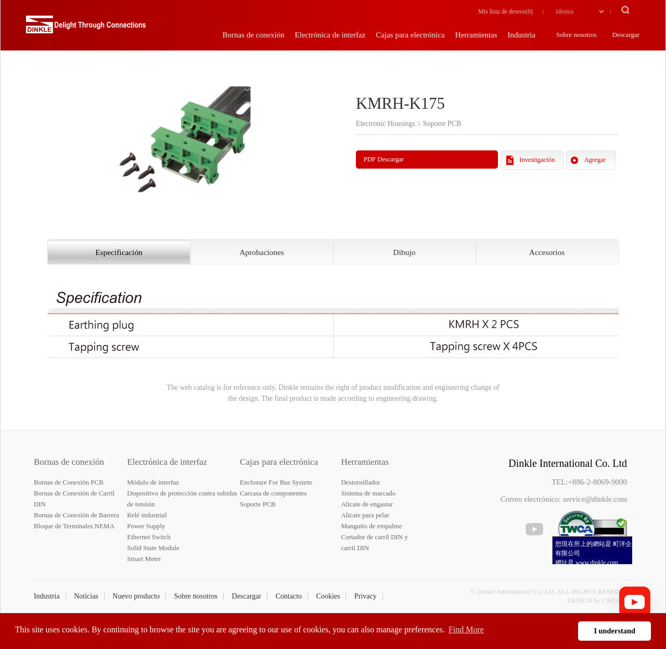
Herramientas (365, 462)
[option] (184, 136)
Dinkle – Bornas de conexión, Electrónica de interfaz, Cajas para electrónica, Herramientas (86, 29)
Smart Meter (144, 559)
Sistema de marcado (368, 493)
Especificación (119, 252)
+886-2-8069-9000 (597, 482)
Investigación (537, 159)
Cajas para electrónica (279, 462)
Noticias (86, 596)
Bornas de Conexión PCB (69, 482)
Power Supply (146, 526)
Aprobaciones (261, 252)
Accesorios (547, 252)
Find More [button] (466, 629)
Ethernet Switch (148, 537)
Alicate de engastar (367, 504)
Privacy (365, 596)
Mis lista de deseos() (505, 11)
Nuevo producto (136, 596)
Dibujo (404, 252)
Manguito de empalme (371, 526)
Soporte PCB (257, 504)
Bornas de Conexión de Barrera (76, 515)
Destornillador (360, 482)
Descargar (247, 596)
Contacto (289, 596)
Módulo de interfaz (153, 482)
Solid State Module (153, 548)
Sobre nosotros (195, 596)
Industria (47, 596)
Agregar (595, 159)
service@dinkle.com (595, 499)
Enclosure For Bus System (276, 482)
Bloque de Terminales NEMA (74, 526)
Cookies (328, 596)
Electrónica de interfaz (167, 462)
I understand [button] (614, 631)
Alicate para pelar (365, 515)
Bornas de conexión (69, 462)
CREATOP (618, 600)
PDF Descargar (384, 159)
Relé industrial (146, 515)
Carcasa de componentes (273, 493)
